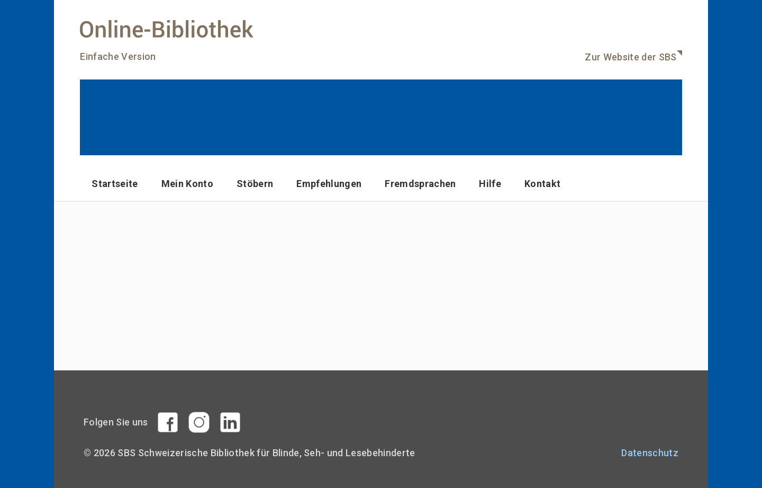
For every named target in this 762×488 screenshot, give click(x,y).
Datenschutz (649, 452)
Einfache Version (118, 56)
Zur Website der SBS (630, 57)
